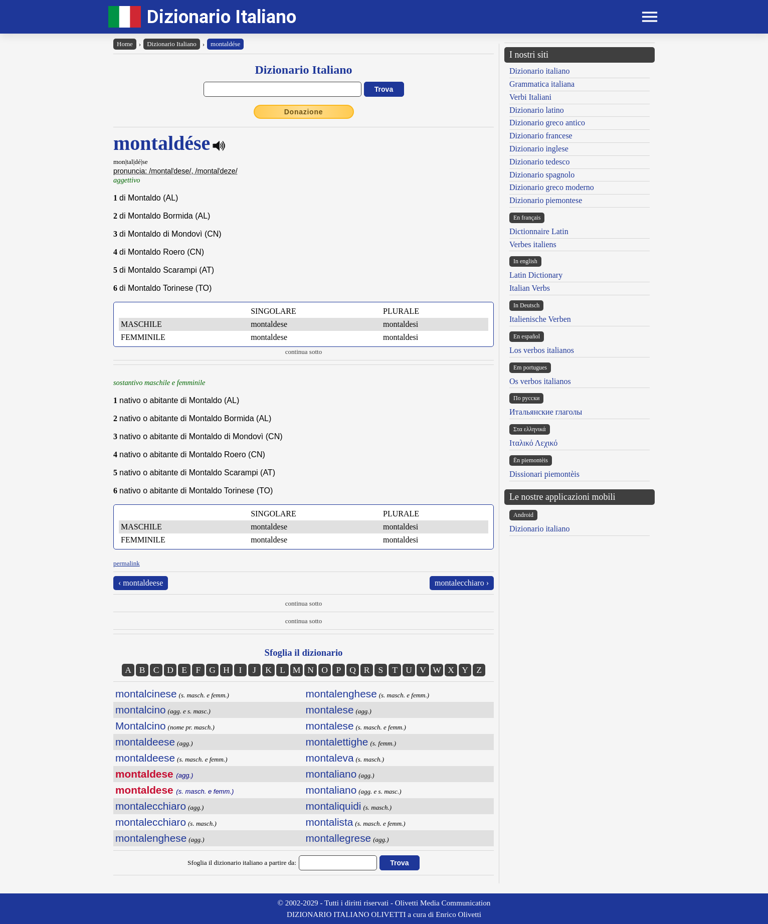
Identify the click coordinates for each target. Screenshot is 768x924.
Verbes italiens (532, 244)
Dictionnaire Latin (538, 231)
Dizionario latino (536, 110)
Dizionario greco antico (547, 122)
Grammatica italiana (541, 84)
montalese (330, 709)
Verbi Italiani (530, 97)
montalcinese (146, 693)
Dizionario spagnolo (541, 174)
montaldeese (145, 742)
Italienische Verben (540, 319)
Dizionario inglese (538, 148)
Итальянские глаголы (545, 412)
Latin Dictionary (535, 275)
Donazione (303, 112)
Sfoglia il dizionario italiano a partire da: (241, 862)
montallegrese (338, 838)
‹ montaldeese (140, 583)
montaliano (331, 774)
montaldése (225, 44)
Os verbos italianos (540, 381)
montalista (329, 822)
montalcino (140, 709)
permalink (126, 563)
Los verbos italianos (541, 350)
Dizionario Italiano (221, 17)
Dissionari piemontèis (544, 474)
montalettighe (337, 742)
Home (125, 44)
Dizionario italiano (539, 71)
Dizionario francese (540, 135)
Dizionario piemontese (545, 200)
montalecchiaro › (462, 583)
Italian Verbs (529, 288)
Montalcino (140, 725)
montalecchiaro (150, 806)
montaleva (330, 758)
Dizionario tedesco (539, 161)
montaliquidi (333, 806)
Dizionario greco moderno (551, 187)
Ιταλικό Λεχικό (533, 443)
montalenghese (150, 838)
